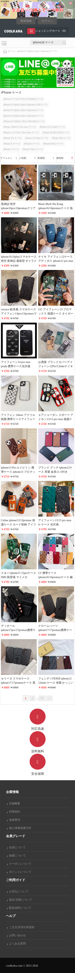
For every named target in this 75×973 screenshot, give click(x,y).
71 (42, 698)
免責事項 (13, 819)
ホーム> (12, 51)
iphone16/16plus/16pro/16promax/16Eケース (25, 104)
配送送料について (19, 907)
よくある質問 (16, 943)
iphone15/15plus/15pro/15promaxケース (37, 51)
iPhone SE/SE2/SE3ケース (56, 132)
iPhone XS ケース (12, 138)
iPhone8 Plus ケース (53, 143)
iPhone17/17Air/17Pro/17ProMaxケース (23, 99)
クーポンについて (19, 863)
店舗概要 (13, 803)
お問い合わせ (16, 935)
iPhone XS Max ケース (36, 138)
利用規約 (13, 811)
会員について (16, 847)
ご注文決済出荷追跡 (20, 927)
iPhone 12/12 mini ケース (52, 127)
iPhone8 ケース (31, 143)
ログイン (47, 20)
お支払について (18, 891)
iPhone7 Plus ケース (33, 149)
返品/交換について (19, 899)
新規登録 (26, 20)
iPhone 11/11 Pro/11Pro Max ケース (21, 132)
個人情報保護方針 (19, 828)
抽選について (16, 855)
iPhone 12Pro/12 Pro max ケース (19, 127)
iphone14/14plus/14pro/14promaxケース (23, 115)
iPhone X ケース (11, 143)
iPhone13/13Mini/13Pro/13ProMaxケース (24, 121)
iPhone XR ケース (61, 138)
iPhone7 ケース (11, 149)
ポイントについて (19, 871)
